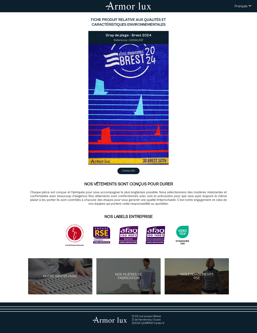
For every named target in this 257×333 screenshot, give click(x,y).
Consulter (128, 171)
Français (243, 6)
